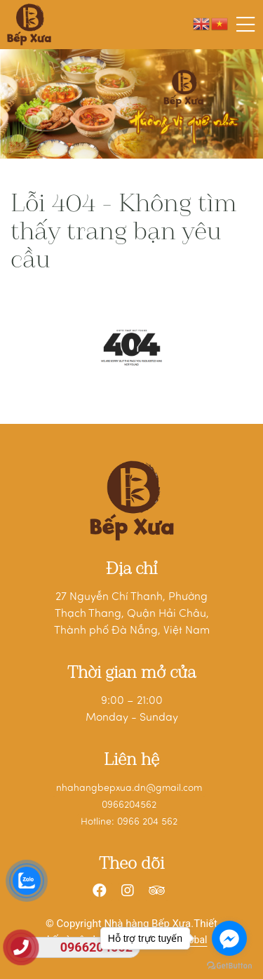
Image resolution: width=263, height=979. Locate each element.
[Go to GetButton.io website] (229, 965)
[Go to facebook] (229, 938)
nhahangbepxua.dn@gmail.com (129, 788)
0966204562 (129, 805)
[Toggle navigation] (246, 25)
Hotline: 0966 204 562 (129, 822)
